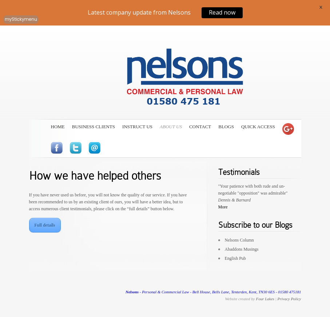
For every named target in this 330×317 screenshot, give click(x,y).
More (223, 207)
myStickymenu (21, 19)
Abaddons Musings (242, 249)
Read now (222, 12)
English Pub (235, 258)
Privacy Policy (289, 299)
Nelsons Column (239, 240)
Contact (200, 126)
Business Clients (93, 126)
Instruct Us (137, 126)
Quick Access (258, 126)
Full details (45, 225)
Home (58, 126)
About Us (171, 126)
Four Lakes (265, 299)
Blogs (226, 126)
